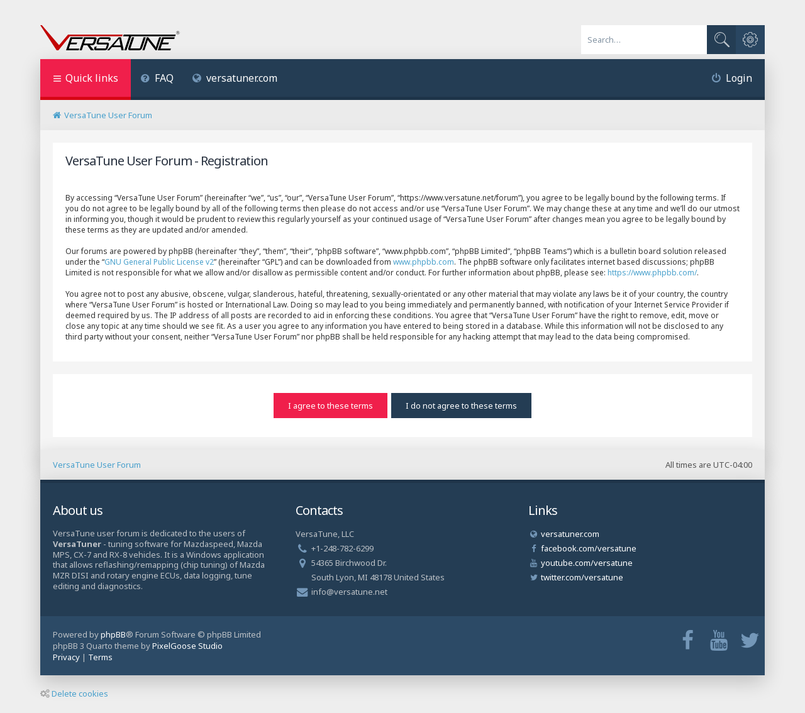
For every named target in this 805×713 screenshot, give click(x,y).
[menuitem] (157, 79)
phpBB (113, 634)
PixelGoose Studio (187, 645)
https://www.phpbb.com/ (652, 272)
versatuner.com (235, 78)
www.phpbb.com (423, 262)
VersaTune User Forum (97, 464)
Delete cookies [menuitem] (74, 693)
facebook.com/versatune (588, 548)
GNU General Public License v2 (159, 262)
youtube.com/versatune (587, 562)
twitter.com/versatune (582, 577)
